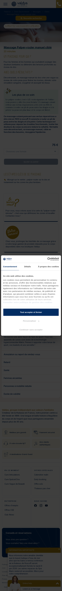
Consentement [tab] (10, 266)
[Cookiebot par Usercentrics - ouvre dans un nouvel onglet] (47, 259)
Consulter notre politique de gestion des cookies (27, 302)
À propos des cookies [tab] (48, 266)
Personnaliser (31, 321)
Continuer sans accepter (31, 329)
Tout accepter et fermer (31, 312)
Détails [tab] (27, 266)
